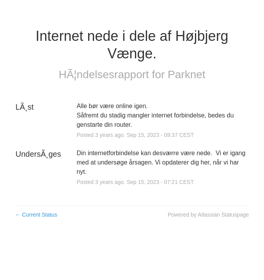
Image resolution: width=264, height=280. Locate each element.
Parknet (187, 74)
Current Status (36, 215)
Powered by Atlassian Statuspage (208, 215)
